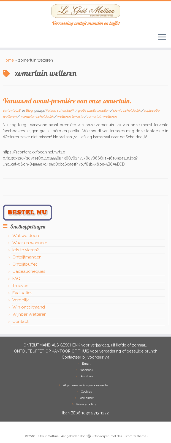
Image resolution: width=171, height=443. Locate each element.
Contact (20, 321)
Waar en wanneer (29, 242)
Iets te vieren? (25, 249)
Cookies (86, 392)
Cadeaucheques (28, 271)
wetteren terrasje (70, 117)
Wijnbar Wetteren (29, 314)
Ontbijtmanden (27, 257)
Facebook (86, 370)
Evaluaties (22, 292)
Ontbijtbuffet (24, 264)
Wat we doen (25, 235)
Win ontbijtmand (28, 307)
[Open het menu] (162, 38)
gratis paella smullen (94, 110)
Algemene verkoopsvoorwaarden (86, 385)
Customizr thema (133, 436)
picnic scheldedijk (127, 110)
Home (8, 60)
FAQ (16, 278)
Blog (29, 110)
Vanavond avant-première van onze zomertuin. (67, 100)
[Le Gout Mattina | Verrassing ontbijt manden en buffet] (85, 11)
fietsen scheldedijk (60, 110)
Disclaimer (86, 398)
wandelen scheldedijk (37, 117)
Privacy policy (86, 404)
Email (86, 363)
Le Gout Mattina (47, 436)
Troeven (20, 285)
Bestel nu (86, 376)
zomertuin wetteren (102, 117)
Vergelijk (20, 300)
